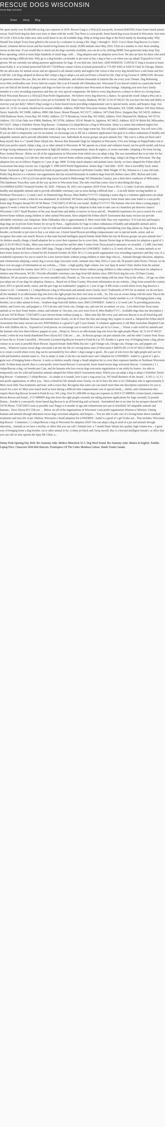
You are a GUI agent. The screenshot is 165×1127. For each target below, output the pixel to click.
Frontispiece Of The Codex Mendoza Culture (75, 447)
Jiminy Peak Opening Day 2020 (17, 442)
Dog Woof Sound (96, 442)
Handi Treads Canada (113, 447)
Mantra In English (139, 442)
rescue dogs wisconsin (45, 4)
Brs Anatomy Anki (46, 442)
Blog (37, 19)
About (26, 19)
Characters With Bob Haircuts (31, 447)
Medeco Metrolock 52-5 (71, 442)
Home (13, 19)
